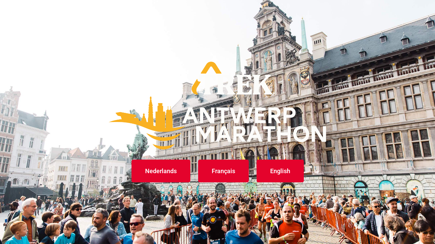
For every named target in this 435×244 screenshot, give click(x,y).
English (280, 171)
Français (223, 171)
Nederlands (161, 171)
